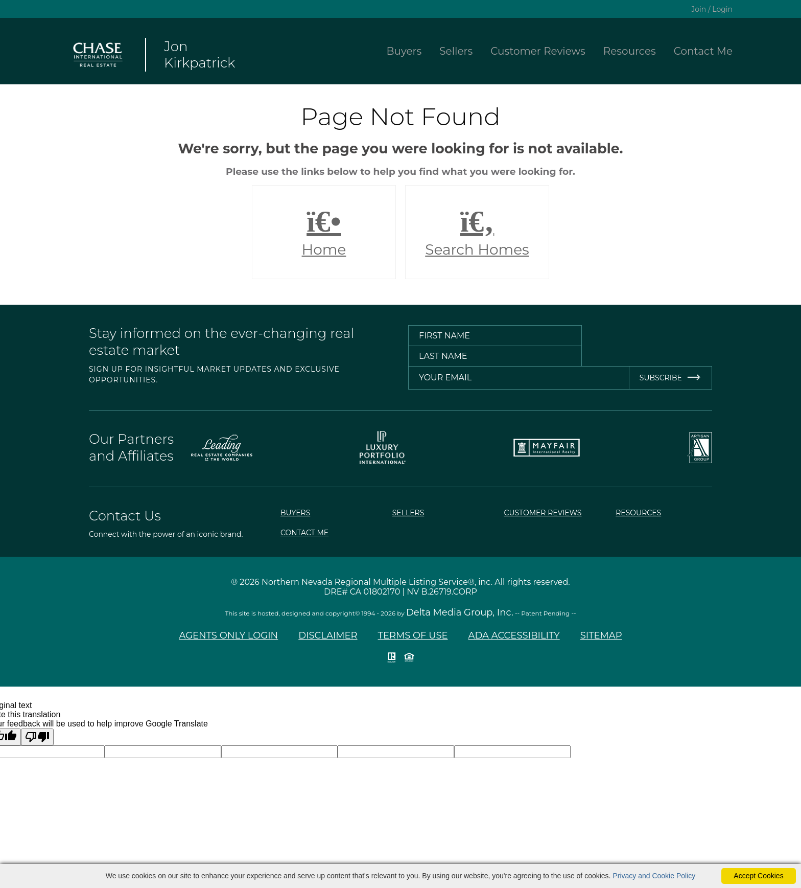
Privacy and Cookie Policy (653, 876)
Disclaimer (327, 635)
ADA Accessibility (514, 635)
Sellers (456, 51)
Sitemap (601, 635)
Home (324, 232)
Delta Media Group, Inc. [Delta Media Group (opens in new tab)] (459, 612)
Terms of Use (413, 635)
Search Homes (477, 232)
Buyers (404, 51)
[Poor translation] (37, 736)
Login (722, 9)
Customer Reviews (537, 51)
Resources (629, 51)
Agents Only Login (228, 635)
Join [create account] (698, 9)
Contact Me (703, 51)
